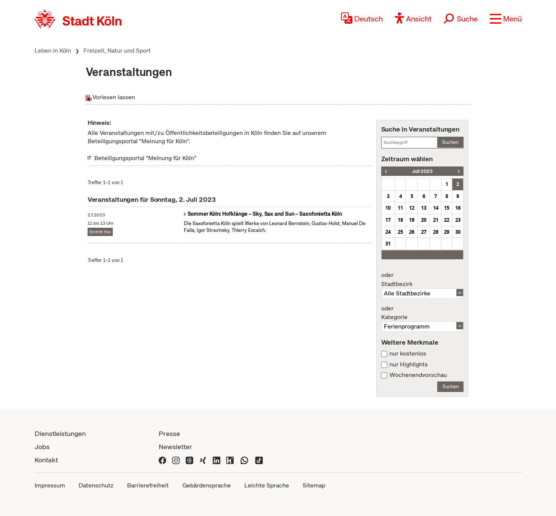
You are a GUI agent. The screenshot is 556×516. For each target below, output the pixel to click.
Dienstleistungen (60, 433)
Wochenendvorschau (418, 375)
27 (423, 231)
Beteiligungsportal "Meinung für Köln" (145, 158)
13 (423, 207)
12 (411, 207)
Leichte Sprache (266, 485)
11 (400, 207)
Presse (169, 433)
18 (400, 219)
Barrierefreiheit (148, 485)
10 (388, 207)
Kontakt (46, 459)
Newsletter (175, 446)
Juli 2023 (422, 171)
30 (458, 231)
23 (458, 219)
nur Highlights (408, 365)
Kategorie (422, 313)
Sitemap (314, 485)
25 (400, 231)
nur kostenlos (407, 354)
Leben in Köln (53, 50)
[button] (506, 18)
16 (458, 207)
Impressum (50, 485)
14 (435, 207)
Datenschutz (96, 485)
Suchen (450, 142)
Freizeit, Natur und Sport (117, 50)
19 (411, 219)
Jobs (42, 446)
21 (435, 219)
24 (388, 231)
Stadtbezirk (422, 279)
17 (388, 219)
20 (423, 219)
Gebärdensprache (206, 485)
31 (388, 243)
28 (435, 231)
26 (411, 231)
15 (446, 207)
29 (446, 231)
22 (446, 219)
